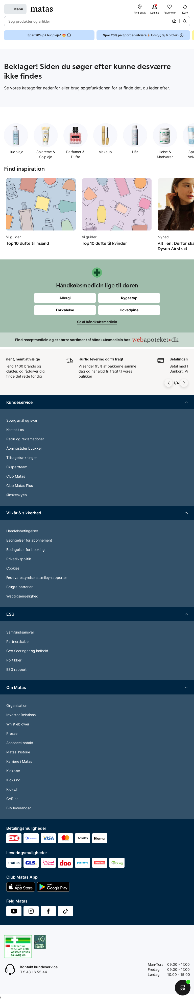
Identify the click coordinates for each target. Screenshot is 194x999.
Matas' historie (18, 752)
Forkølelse (65, 310)
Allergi (65, 298)
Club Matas (15, 476)
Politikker (13, 660)
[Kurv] (185, 9)
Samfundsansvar (20, 632)
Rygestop (129, 298)
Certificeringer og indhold (27, 651)
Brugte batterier (19, 587)
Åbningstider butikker (24, 448)
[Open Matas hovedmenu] (15, 9)
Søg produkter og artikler (29, 21)
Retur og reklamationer (25, 439)
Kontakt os (15, 429)
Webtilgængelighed (22, 596)
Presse (11, 733)
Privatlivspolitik (18, 559)
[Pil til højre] (184, 383)
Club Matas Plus (19, 485)
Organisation (16, 705)
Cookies (12, 568)
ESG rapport (16, 669)
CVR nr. (12, 798)
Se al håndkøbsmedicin (97, 322)
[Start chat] (182, 987)
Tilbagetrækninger (21, 457)
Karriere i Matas (19, 761)
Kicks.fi (12, 789)
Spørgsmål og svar (21, 420)
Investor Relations (21, 715)
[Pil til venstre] (168, 383)
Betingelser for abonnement (29, 540)
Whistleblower (17, 724)
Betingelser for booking (25, 549)
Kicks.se (13, 771)
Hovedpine (129, 310)
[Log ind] (155, 9)
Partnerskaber (18, 641)
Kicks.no (13, 780)
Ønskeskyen (16, 495)
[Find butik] (140, 9)
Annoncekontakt (19, 743)
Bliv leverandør (18, 808)
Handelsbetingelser (22, 531)
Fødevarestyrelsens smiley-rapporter (36, 577)
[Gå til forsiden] (42, 9)
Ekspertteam (16, 467)
